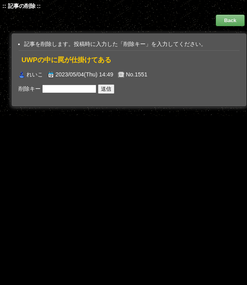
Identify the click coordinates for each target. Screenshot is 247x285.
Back (230, 20)
